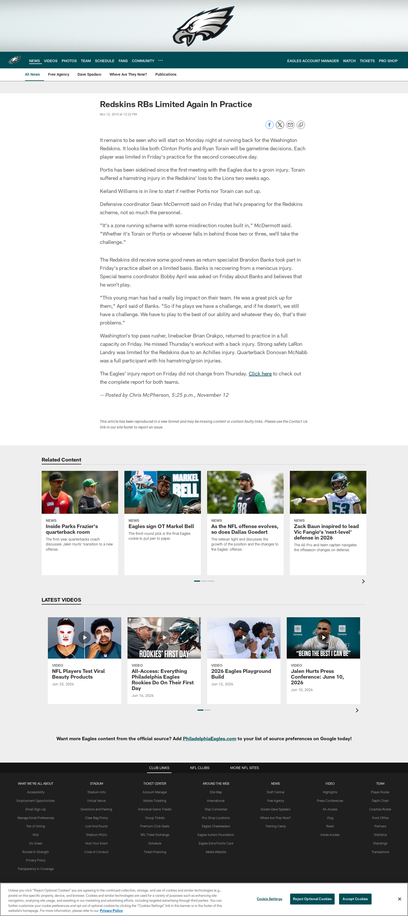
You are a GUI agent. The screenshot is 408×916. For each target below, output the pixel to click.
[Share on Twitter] (280, 127)
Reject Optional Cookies (312, 899)
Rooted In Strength (35, 852)
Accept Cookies (355, 899)
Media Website (216, 852)
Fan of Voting (36, 826)
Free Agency (275, 800)
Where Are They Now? (275, 818)
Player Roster (380, 792)
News (275, 783)
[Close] (399, 899)
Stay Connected (216, 809)
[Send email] (290, 127)
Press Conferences (330, 800)
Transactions (380, 852)
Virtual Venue (96, 800)
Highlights (330, 792)
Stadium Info (96, 792)
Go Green (35, 843)
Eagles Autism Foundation (215, 834)
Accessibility (35, 792)
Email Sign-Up (36, 809)
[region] (204, 899)
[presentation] (364, 582)
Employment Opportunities (36, 800)
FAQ (36, 834)
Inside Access (330, 834)
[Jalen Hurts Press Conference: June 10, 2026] (323, 657)
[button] (197, 581)
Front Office (380, 818)
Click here (260, 373)
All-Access (330, 809)
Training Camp (275, 826)
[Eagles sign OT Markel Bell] (162, 509)
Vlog (330, 818)
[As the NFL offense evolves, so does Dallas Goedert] (245, 514)
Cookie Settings (269, 899)
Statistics (380, 834)
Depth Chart (380, 800)
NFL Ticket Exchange (155, 834)
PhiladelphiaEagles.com (209, 738)
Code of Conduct (96, 852)
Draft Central (275, 792)
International (216, 800)
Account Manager (155, 792)
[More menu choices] (160, 60)
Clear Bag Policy (96, 818)
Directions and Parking (96, 809)
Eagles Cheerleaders (216, 826)
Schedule (154, 843)
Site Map (216, 792)
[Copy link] (301, 125)
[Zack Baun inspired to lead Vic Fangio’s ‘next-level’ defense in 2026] (328, 515)
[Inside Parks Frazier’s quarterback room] (80, 514)
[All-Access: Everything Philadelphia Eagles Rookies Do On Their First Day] (164, 660)
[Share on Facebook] (269, 127)
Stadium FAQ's (96, 834)
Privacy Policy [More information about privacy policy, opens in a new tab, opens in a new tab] (111, 910)
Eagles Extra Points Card (216, 843)
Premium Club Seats (154, 826)
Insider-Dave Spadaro (275, 809)
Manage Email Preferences (35, 818)
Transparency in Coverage (36, 868)
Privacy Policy (36, 860)
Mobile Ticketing (154, 800)
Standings (380, 843)
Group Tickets (155, 818)
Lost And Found (96, 826)
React (330, 826)
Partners (380, 826)
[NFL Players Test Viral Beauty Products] (84, 655)
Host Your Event (96, 843)
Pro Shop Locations (216, 818)
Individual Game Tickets (154, 809)
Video (330, 783)
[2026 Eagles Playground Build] (243, 655)
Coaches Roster (380, 809)
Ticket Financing (155, 852)
